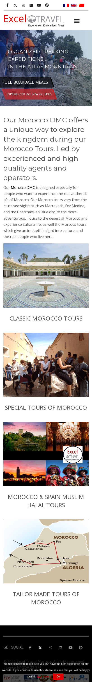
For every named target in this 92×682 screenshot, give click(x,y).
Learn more (44, 676)
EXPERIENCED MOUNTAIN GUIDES (29, 94)
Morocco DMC (23, 187)
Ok (58, 676)
